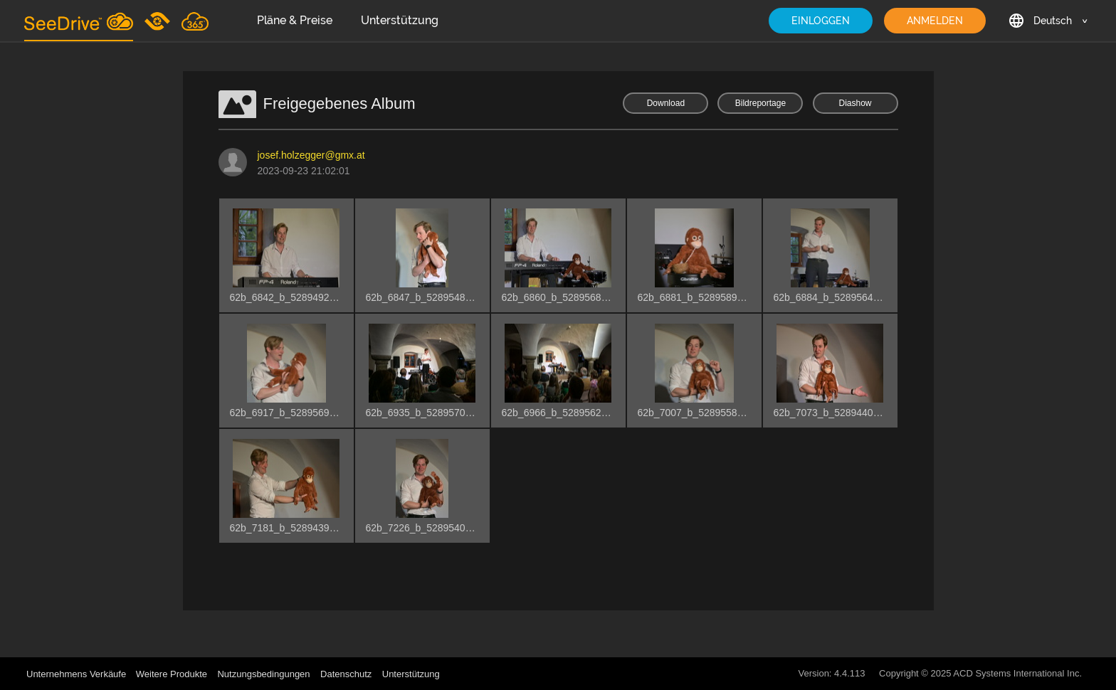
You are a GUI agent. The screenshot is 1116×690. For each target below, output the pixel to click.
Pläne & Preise (294, 20)
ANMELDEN (935, 20)
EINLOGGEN (820, 20)
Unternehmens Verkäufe (77, 674)
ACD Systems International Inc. (1017, 673)
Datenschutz (346, 674)
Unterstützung (399, 20)
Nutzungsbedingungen (263, 674)
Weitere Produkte (171, 674)
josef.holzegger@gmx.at (311, 155)
